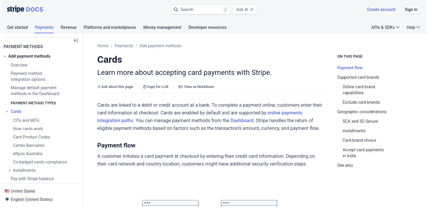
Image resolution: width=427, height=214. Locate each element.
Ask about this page (115, 87)
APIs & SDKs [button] (385, 27)
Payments (124, 45)
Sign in (411, 9)
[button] (200, 9)
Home (103, 45)
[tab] (21, 28)
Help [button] (413, 27)
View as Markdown (196, 86)
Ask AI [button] (245, 9)
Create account (381, 9)
